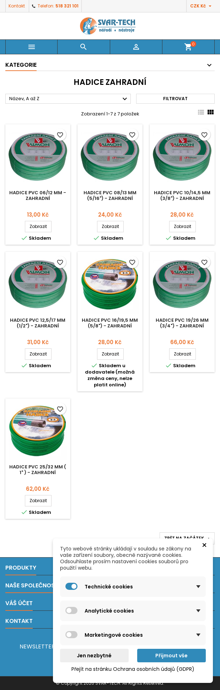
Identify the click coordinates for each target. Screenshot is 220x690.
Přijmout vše (171, 655)
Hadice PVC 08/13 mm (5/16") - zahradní (110, 195)
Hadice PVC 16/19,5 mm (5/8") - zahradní (110, 323)
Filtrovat (175, 99)
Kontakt (17, 6)
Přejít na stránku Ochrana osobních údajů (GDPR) (132, 669)
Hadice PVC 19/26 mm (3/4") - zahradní (182, 323)
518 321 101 (67, 6)
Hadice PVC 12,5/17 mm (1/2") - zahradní (37, 323)
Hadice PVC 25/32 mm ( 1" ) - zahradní (37, 469)
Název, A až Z (69, 99)
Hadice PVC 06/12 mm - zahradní (37, 195)
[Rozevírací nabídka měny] (201, 6)
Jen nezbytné (94, 655)
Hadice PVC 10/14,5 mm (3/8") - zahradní (182, 195)
